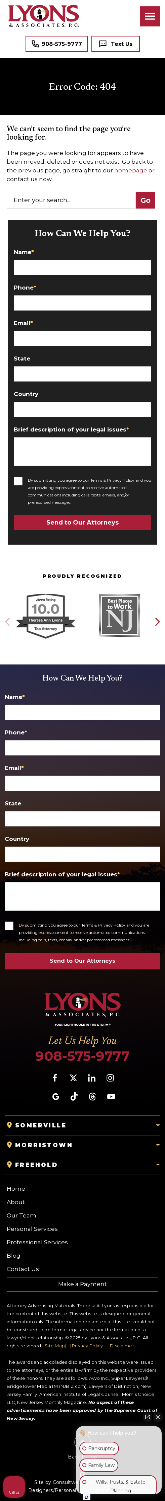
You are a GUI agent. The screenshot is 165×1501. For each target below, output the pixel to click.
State (22, 359)
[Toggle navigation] (150, 16)
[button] (157, 622)
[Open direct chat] (147, 1417)
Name (24, 252)
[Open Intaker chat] (86, 1497)
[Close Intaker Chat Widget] (158, 1417)
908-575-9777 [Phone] (82, 1056)
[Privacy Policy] (87, 1345)
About (16, 1202)
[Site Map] (55, 1345)
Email (23, 323)
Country (26, 394)
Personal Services (32, 1229)
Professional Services (37, 1242)
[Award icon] (45, 594)
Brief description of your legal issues (71, 429)
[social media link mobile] (54, 1078)
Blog (13, 1255)
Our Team (21, 1215)
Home (16, 1188)
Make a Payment (82, 1284)
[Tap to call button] (57, 44)
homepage (130, 170)
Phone (25, 288)
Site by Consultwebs (59, 1482)
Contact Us (23, 1269)
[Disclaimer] (122, 1345)
